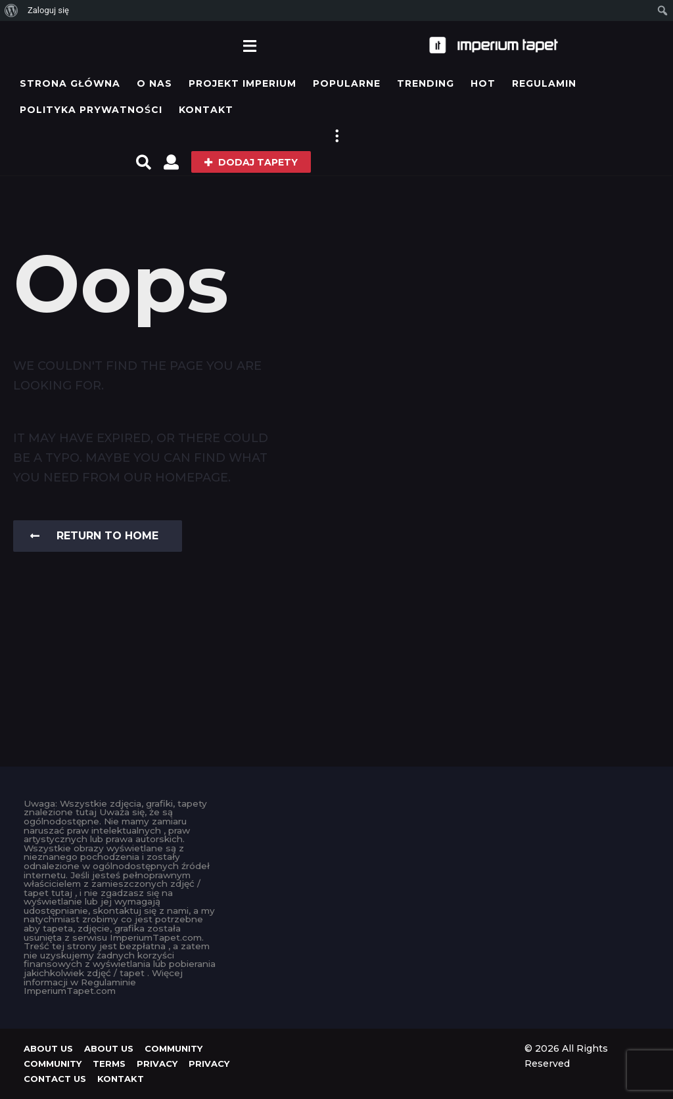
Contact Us (55, 1078)
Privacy (157, 1063)
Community (173, 1048)
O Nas (154, 83)
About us (48, 1048)
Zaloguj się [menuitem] (48, 10)
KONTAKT (206, 110)
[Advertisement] (336, 881)
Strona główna (70, 83)
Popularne (347, 83)
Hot (483, 83)
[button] (249, 45)
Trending (425, 83)
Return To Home (94, 535)
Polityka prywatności (91, 110)
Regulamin (544, 83)
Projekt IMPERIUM (242, 83)
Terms (109, 1063)
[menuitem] (11, 10)
